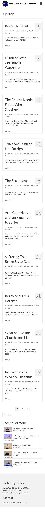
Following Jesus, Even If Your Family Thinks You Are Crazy (26, 437)
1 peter (8, 45)
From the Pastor (18, 31)
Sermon (7, 33)
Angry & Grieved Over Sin (23, 445)
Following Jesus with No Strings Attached (25, 463)
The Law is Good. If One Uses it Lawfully (25, 454)
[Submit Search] (4, 415)
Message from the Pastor (31, 31)
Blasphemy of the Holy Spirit (23, 428)
